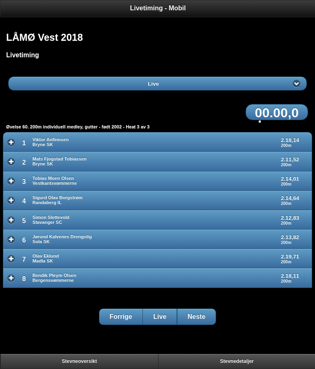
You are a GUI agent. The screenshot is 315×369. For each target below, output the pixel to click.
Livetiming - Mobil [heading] (158, 8)
